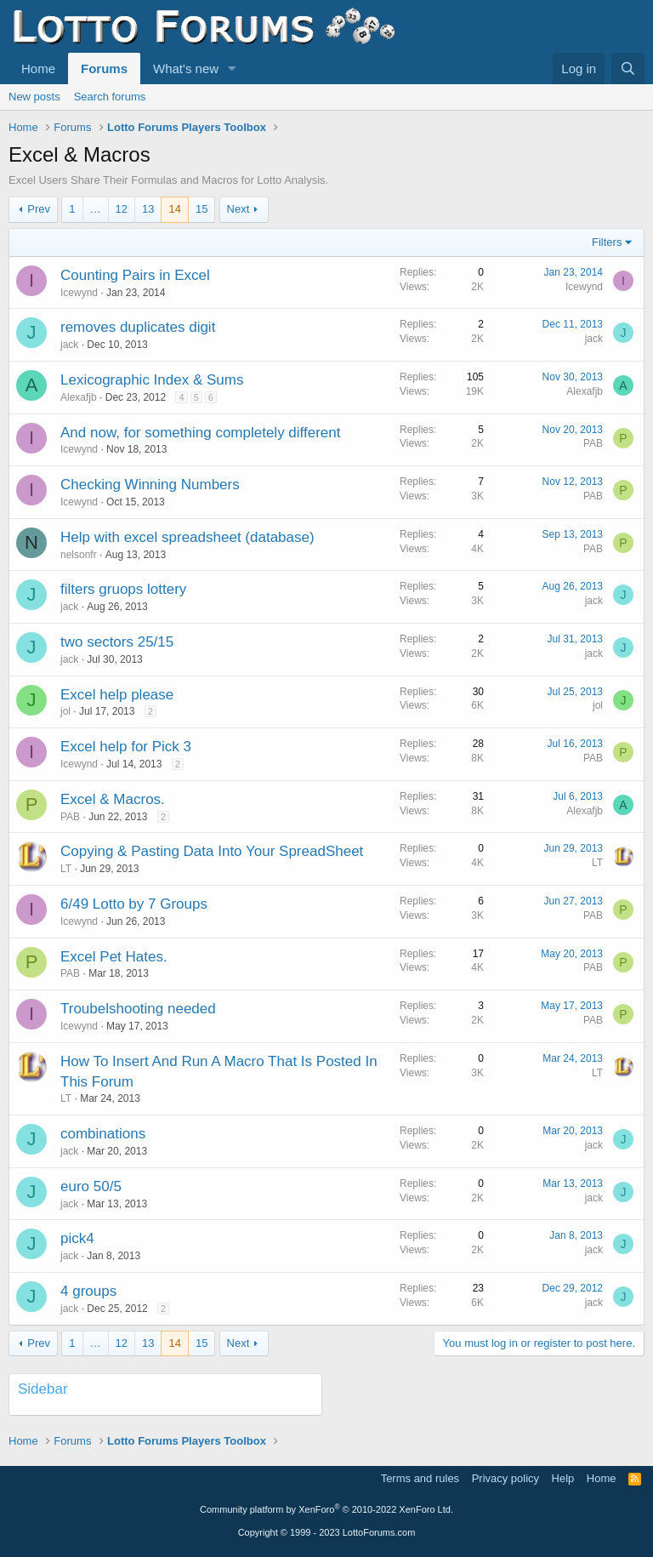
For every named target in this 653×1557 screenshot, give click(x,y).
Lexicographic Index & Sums (151, 380)
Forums (104, 68)
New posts (34, 96)
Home (38, 68)
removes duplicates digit (137, 327)
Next (238, 208)
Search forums (110, 96)
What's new (186, 68)
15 (201, 208)
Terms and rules (420, 1478)
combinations (102, 1134)
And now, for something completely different (200, 433)
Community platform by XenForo (326, 1509)
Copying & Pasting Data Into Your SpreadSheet (211, 851)
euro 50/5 (91, 1186)
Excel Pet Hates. (114, 957)
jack (69, 345)
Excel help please (116, 695)
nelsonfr (78, 555)
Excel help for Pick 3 (125, 747)
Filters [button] (607, 242)
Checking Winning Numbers (150, 484)
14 (174, 208)
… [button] (95, 208)
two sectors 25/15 (116, 642)
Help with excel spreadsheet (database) (187, 537)
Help (563, 1478)
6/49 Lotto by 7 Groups (133, 904)
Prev (38, 208)
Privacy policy (505, 1478)
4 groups (88, 1291)
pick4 (77, 1238)
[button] (232, 68)
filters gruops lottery (123, 589)
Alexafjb (78, 397)
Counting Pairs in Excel (135, 275)
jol (65, 711)
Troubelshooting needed (138, 1009)
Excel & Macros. (112, 799)
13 (148, 208)
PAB (593, 443)
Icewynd (79, 293)
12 (122, 208)
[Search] (627, 68)
